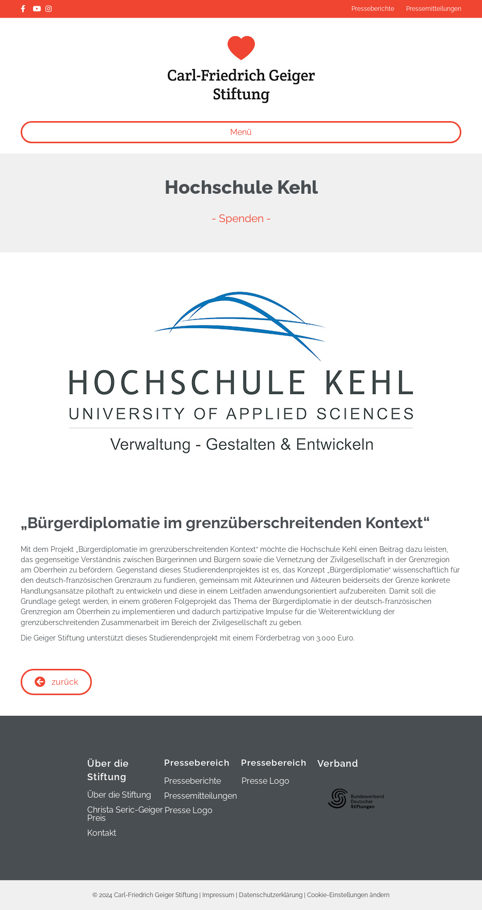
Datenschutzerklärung (270, 895)
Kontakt (101, 833)
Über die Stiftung (119, 795)
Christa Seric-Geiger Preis (125, 814)
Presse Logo (189, 810)
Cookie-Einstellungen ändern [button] (348, 895)
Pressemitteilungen (433, 8)
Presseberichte (372, 8)
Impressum (218, 895)
